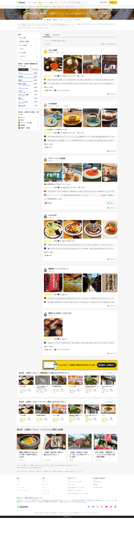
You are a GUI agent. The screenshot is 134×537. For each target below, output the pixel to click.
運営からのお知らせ (45, 512)
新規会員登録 (104, 2)
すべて (23, 69)
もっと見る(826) (108, 402)
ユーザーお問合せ (68, 512)
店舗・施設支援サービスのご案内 (76, 487)
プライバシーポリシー (85, 512)
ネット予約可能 (34, 69)
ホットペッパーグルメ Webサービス (32, 467)
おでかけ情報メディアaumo (75, 481)
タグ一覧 (44, 487)
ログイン (113, 2)
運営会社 (37, 512)
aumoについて (95, 512)
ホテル (35, 2)
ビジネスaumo (71, 484)
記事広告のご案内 (97, 487)
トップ (30, 2)
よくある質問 (60, 512)
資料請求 (95, 484)
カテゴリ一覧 (45, 493)
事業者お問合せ (97, 481)
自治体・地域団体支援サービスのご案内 (78, 493)
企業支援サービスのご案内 (74, 490)
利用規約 (76, 512)
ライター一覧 (45, 490)
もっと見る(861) (108, 373)
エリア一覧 (45, 484)
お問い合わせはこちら (80, 502)
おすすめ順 (56, 35)
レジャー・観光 (48, 2)
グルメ (40, 2)
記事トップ (45, 481)
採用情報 (53, 512)
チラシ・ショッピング (60, 2)
